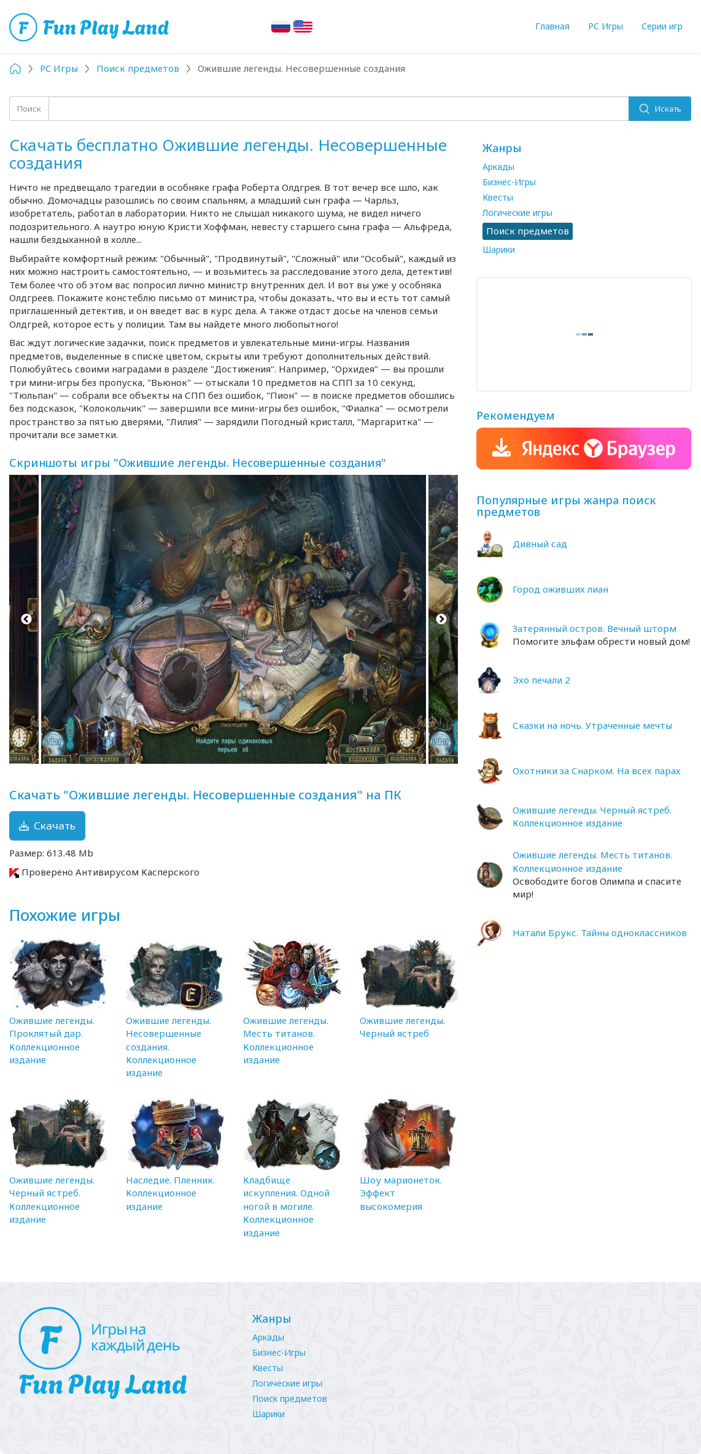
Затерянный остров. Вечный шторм (594, 628)
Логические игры (517, 212)
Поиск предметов (289, 1398)
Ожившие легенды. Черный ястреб (402, 1026)
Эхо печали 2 (541, 680)
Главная (552, 26)
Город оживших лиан (560, 589)
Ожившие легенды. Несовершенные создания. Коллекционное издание (168, 1046)
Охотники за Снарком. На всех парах (597, 770)
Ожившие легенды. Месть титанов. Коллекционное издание (285, 1040)
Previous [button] (26, 619)
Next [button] (441, 619)
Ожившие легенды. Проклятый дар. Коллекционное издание (52, 1040)
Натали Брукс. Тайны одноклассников (600, 932)
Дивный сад (540, 543)
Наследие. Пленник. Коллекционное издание (170, 1193)
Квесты (497, 197)
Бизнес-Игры (509, 182)
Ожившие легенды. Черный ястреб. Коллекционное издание (52, 1199)
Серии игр (662, 26)
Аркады (498, 166)
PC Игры (605, 26)
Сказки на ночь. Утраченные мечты (592, 725)
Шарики (498, 249)
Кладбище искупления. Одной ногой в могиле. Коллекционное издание (286, 1206)
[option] (233, 619)
